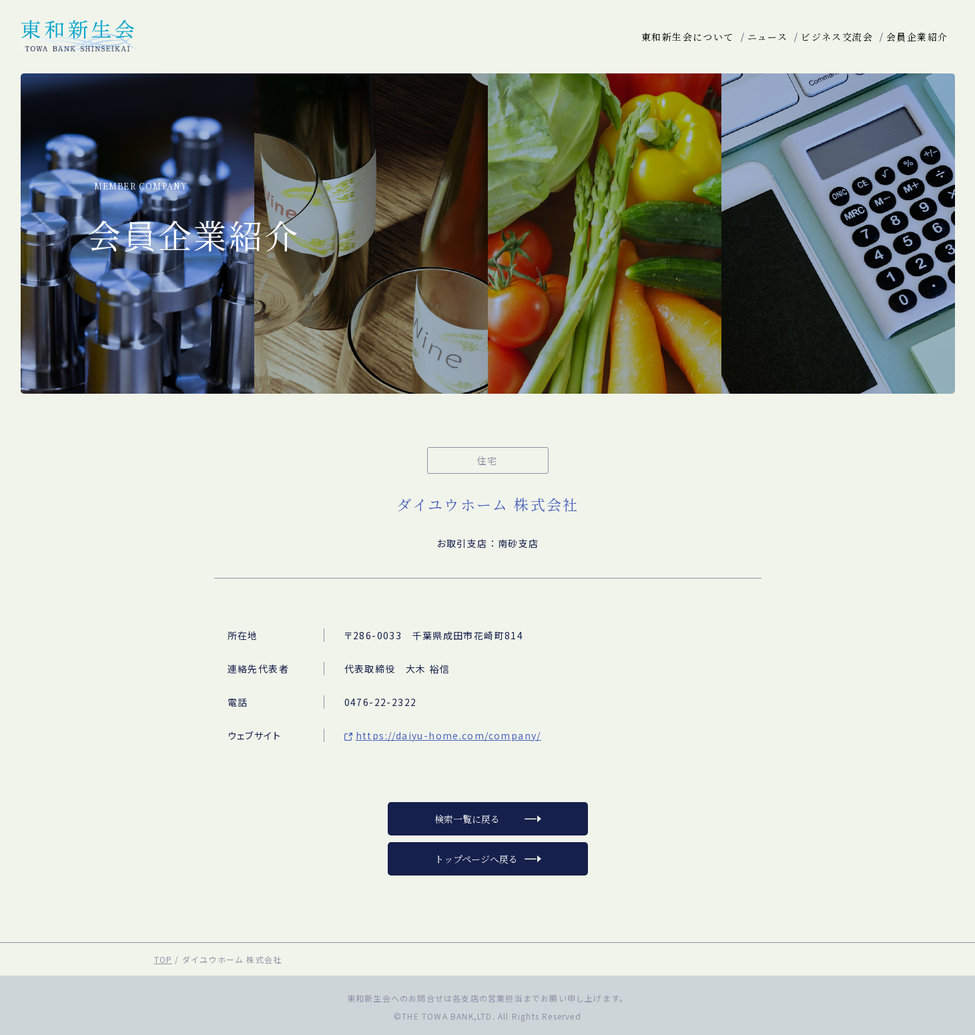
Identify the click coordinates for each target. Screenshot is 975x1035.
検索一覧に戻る (467, 818)
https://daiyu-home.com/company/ (448, 735)
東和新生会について (687, 36)
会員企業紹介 (917, 36)
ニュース (767, 36)
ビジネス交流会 (837, 36)
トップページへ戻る (476, 859)
